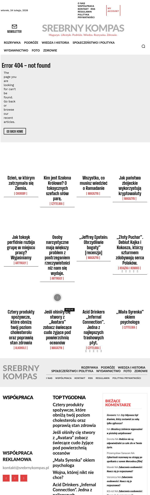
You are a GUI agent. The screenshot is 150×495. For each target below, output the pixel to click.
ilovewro (111, 348)
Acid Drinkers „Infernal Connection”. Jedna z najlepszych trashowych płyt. (94, 276)
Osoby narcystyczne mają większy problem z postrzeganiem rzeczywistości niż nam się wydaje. (57, 227)
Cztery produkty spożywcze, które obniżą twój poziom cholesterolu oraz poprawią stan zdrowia (21, 278)
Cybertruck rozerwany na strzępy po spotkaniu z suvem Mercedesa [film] (123, 438)
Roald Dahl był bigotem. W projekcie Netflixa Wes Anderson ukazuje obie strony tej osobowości (73, 421)
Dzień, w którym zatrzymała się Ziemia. (21, 178)
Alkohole (21, 289)
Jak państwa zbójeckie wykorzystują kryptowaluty (130, 180)
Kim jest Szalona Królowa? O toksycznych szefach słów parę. (57, 180)
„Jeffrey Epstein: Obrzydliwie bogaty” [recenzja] (93, 224)
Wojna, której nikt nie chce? (72, 380)
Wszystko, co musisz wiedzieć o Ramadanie (93, 178)
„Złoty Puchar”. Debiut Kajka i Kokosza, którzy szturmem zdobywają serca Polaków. (130, 226)
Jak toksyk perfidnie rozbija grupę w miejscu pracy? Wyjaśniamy (21, 224)
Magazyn (93, 184)
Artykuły (21, 231)
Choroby (21, 184)
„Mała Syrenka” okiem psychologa (130, 272)
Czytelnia (57, 188)
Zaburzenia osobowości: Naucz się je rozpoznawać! (119, 414)
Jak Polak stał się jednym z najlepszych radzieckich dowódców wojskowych (123, 452)
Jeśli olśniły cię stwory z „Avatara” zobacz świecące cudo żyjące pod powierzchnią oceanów (57, 278)
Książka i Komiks (130, 235)
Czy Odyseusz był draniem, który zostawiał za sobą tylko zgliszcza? (123, 352)
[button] (143, 46)
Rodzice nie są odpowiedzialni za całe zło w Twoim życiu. (124, 376)
